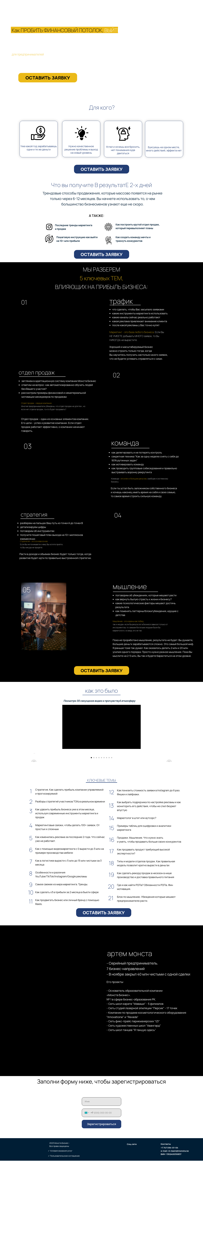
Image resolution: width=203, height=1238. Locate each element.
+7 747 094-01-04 (169, 1224)
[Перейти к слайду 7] (106, 835)
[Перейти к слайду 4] (99, 835)
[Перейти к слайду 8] (109, 835)
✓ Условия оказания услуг (60, 1228)
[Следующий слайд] (169, 792)
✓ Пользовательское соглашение (64, 1233)
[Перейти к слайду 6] (104, 835)
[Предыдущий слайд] (34, 792)
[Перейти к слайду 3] (96, 835)
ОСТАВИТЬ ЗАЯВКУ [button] (48, 77)
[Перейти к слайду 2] (93, 835)
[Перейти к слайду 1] (91, 835)
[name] (101, 1179)
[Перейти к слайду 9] (111, 835)
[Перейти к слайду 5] (101, 835)
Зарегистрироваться (101, 1201)
